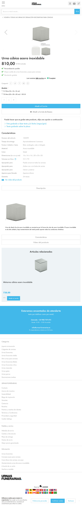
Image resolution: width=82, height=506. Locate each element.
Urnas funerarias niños (9, 365)
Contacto (4, 388)
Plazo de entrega (7, 437)
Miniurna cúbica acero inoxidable (17, 282)
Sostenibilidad (6, 394)
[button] (6, 32)
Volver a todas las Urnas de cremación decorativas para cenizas (28, 17)
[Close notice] (79, 500)
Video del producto (41, 242)
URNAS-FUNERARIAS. (9, 383)
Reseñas (4, 406)
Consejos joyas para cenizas (11, 457)
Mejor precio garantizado (10, 443)
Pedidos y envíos (7, 426)
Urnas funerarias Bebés (9, 362)
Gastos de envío (7, 440)
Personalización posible (12, 68)
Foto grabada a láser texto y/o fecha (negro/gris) (26, 123)
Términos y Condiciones (9, 412)
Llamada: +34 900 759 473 (41, 320)
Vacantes (5, 400)
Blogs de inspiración (8, 397)
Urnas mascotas (7, 368)
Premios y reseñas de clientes (11, 409)
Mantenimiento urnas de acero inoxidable (15, 463)
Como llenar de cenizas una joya (12, 460)
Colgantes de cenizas (9, 349)
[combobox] (38, 11)
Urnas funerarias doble (9, 355)
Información (6, 449)
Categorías (5, 341)
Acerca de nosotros (8, 391)
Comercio (5, 403)
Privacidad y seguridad (9, 416)
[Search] (77, 11)
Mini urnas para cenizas (10, 358)
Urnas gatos (6, 371)
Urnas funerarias (7, 352)
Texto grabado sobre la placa (18, 126)
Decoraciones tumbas (9, 377)
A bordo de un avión (8, 466)
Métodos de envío (8, 430)
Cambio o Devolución (9, 433)
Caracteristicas (41, 237)
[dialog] (41, 500)
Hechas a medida (7, 469)
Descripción (41, 188)
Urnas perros (6, 374)
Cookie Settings (7, 419)
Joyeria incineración (8, 346)
